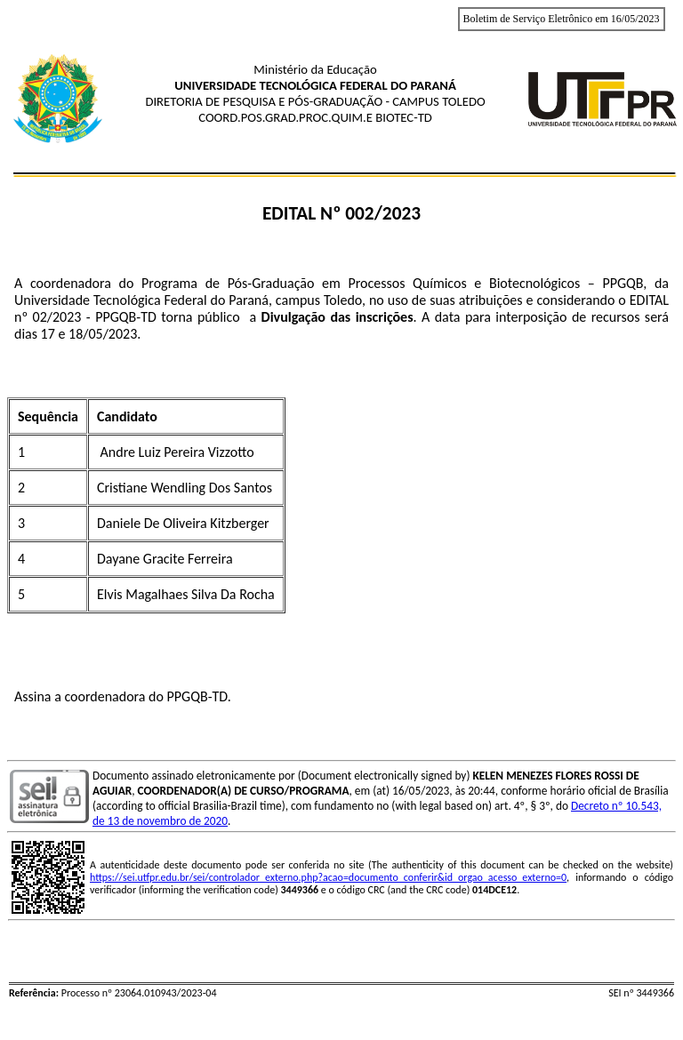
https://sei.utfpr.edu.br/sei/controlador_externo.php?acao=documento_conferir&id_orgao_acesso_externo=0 (328, 877)
